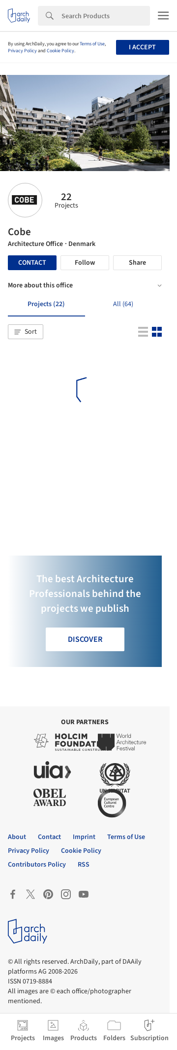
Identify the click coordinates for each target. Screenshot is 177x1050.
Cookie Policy (60, 50)
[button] (25, 331)
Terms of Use (92, 43)
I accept (142, 47)
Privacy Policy (22, 50)
